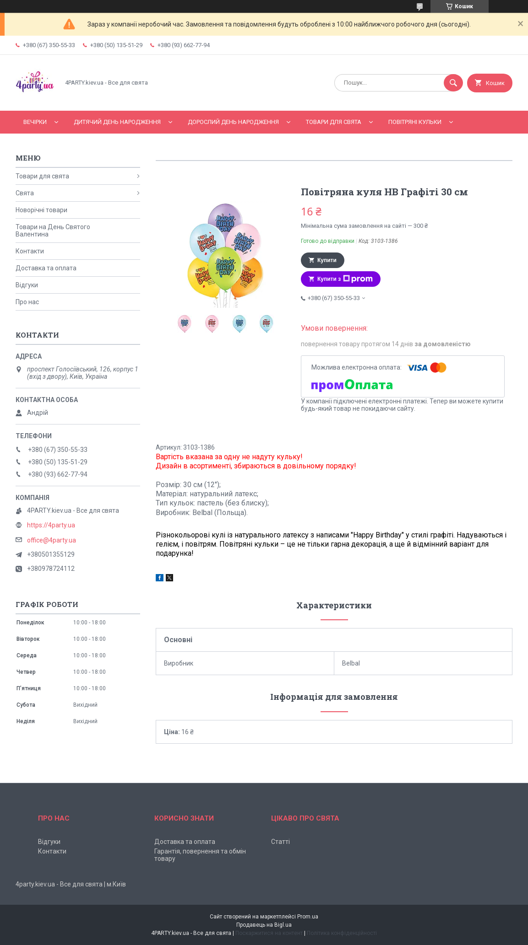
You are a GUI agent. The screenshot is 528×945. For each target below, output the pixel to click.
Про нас (27, 302)
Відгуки (27, 285)
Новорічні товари (41, 210)
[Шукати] (453, 82)
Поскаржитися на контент (269, 933)
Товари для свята (333, 121)
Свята (25, 193)
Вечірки (35, 121)
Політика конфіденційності (342, 933)
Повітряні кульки (414, 121)
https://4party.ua (51, 525)
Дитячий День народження (117, 121)
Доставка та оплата (46, 268)
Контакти (30, 251)
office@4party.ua (51, 540)
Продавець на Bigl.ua (264, 925)
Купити (327, 260)
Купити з (345, 279)
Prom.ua (307, 916)
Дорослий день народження (233, 121)
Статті (280, 841)
